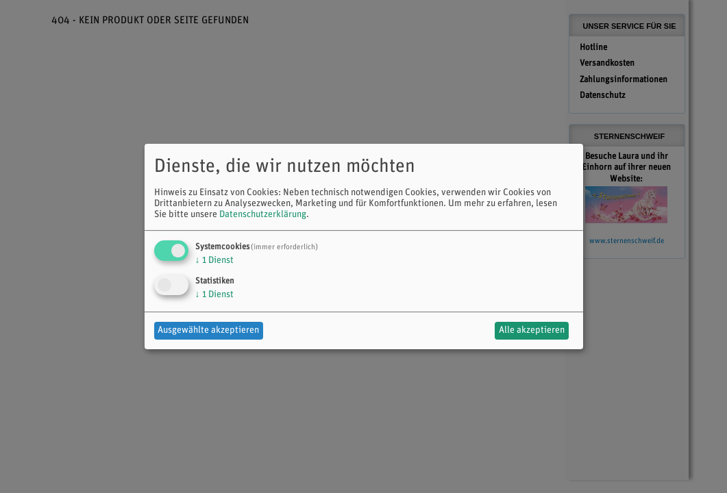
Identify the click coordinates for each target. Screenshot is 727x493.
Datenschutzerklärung (262, 215)
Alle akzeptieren (532, 330)
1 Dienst (214, 260)
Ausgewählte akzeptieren (208, 330)
